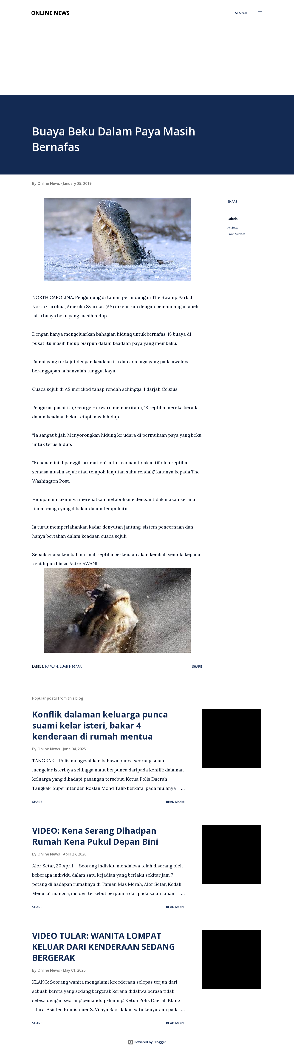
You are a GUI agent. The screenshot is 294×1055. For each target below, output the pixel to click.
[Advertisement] (147, 53)
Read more (175, 801)
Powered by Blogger (147, 1042)
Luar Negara (236, 234)
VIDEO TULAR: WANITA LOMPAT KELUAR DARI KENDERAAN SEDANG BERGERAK (103, 946)
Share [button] (232, 201)
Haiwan (232, 228)
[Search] (241, 13)
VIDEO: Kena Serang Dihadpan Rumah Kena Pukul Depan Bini (95, 836)
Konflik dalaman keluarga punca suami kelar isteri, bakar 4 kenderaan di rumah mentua (100, 725)
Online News (50, 13)
